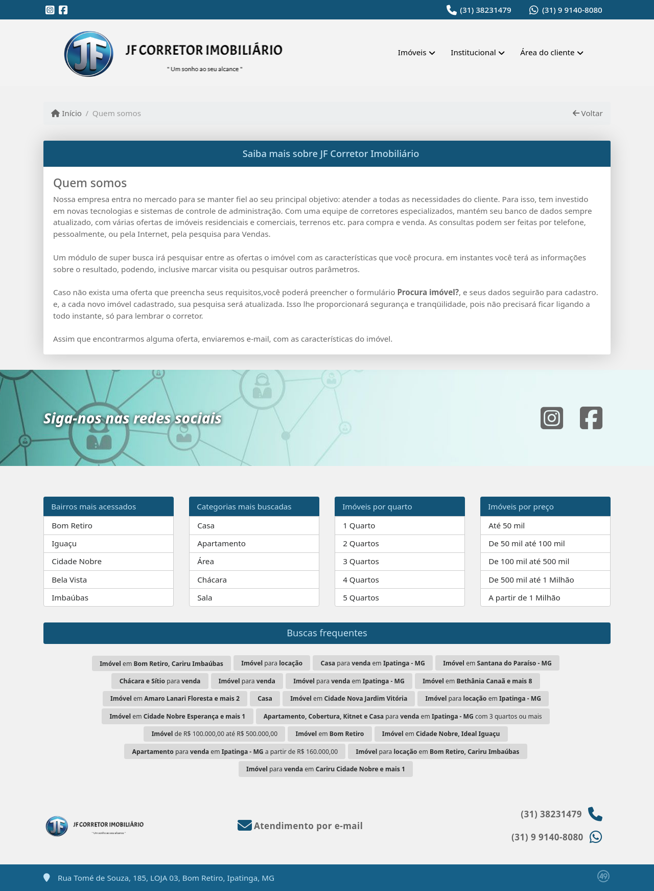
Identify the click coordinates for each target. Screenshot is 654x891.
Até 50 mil (506, 525)
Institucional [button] (473, 52)
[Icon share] (50, 10)
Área (205, 561)
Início (66, 113)
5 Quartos (361, 597)
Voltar (588, 113)
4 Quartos (361, 579)
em (161, 663)
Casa (206, 525)
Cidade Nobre (77, 561)
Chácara (212, 579)
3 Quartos (361, 561)
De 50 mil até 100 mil (526, 543)
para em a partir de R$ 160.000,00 (235, 751)
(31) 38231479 (485, 10)
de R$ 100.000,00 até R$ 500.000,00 (214, 733)
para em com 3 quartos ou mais (403, 716)
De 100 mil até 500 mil (528, 561)
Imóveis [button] (412, 52)
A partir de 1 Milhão (524, 597)
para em (373, 663)
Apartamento (221, 543)
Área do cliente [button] (547, 52)
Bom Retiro (72, 525)
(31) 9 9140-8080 (572, 10)
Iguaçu (64, 543)
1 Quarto (359, 525)
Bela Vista (69, 579)
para (271, 663)
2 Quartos (361, 543)
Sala (204, 597)
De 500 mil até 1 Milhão (531, 579)
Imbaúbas (70, 597)
